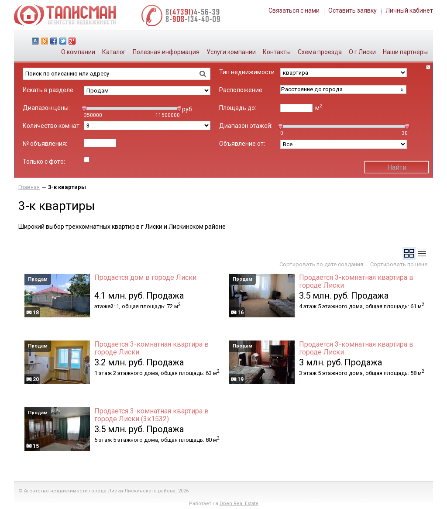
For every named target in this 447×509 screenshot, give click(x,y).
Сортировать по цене (398, 264)
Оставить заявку (352, 10)
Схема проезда (320, 51)
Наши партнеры (405, 51)
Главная (29, 187)
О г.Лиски (362, 51)
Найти (396, 167)
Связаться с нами (294, 10)
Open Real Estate (239, 503)
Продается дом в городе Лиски (145, 278)
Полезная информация (166, 51)
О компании (78, 51)
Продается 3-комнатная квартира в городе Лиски (356, 281)
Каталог (114, 51)
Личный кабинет (409, 10)
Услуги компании (231, 51)
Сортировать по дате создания (321, 264)
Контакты (277, 51)
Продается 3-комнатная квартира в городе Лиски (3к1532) (151, 415)
